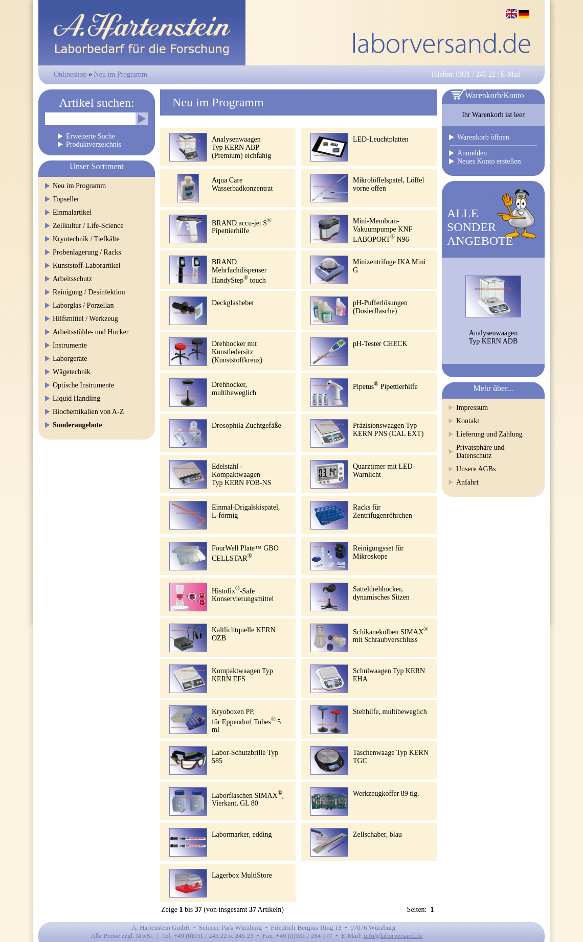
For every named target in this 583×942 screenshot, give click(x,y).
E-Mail (511, 74)
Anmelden (472, 153)
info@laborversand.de (393, 935)
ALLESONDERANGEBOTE (480, 226)
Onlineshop (70, 74)
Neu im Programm (120, 74)
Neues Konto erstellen (489, 161)
